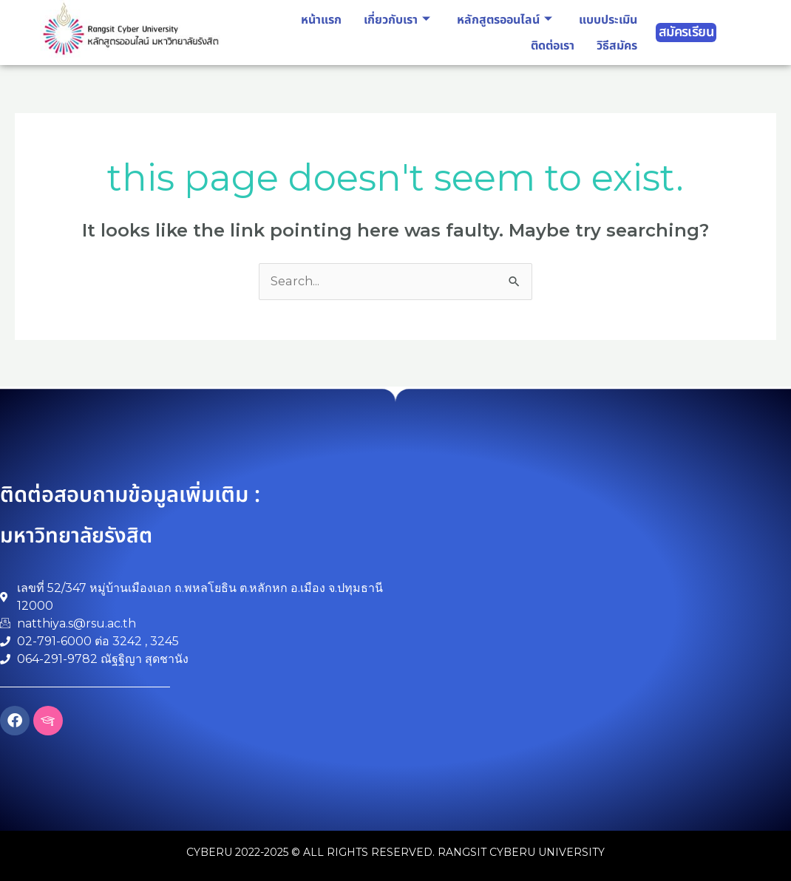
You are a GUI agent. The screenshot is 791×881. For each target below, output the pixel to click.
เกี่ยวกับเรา (397, 20)
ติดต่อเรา (552, 46)
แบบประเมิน (608, 20)
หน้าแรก (321, 20)
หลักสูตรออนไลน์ (504, 20)
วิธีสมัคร (617, 46)
